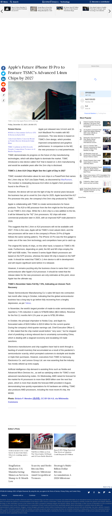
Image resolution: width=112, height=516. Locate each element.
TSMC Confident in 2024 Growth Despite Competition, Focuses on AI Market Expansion (21, 149)
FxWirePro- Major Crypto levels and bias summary (91, 182)
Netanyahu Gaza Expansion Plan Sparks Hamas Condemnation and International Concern (92, 140)
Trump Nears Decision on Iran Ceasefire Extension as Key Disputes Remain (92, 190)
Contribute (32, 495)
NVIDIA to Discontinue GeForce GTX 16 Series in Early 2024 (22, 134)
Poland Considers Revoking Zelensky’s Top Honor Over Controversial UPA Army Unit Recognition (92, 124)
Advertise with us (18, 495)
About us (4, 495)
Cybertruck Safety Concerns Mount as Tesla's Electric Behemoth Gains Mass (21, 141)
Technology (65, 2)
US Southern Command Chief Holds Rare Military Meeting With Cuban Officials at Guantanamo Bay (92, 132)
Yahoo (28, 303)
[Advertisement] (56, 47)
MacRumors (66, 180)
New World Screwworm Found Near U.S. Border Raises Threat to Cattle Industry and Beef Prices (93, 169)
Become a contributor (101, 2)
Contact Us (44, 495)
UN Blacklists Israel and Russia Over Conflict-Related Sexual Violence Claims (92, 155)
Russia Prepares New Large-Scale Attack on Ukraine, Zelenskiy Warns (92, 162)
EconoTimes (82, 197)
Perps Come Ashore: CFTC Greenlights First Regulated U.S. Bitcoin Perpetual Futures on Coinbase (97, 176)
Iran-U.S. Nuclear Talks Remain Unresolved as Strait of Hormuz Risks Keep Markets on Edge (92, 148)
